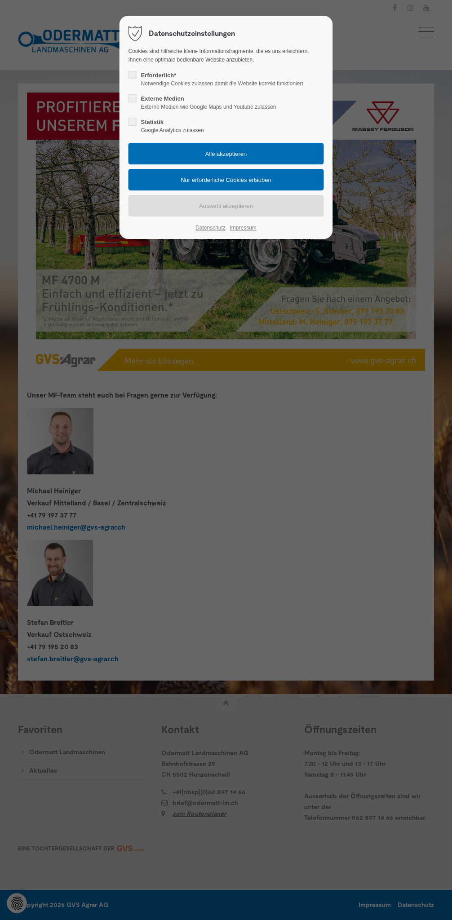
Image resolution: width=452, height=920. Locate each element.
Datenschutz (210, 228)
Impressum (243, 228)
